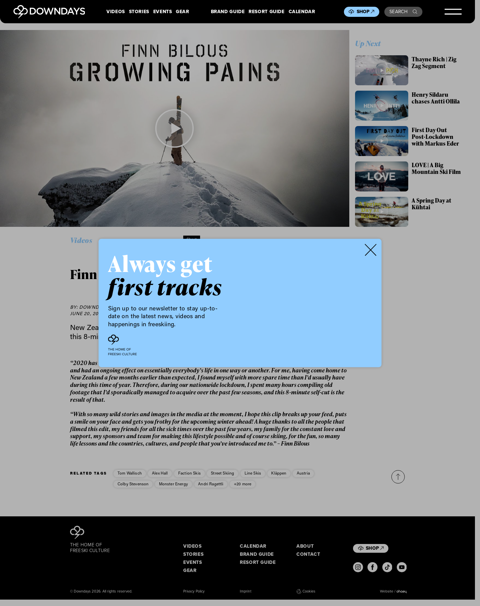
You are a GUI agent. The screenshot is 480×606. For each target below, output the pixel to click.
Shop (366, 11)
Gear (182, 12)
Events (162, 12)
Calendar (302, 12)
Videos (115, 12)
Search (403, 11)
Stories (139, 12)
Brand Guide (228, 12)
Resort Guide (266, 12)
